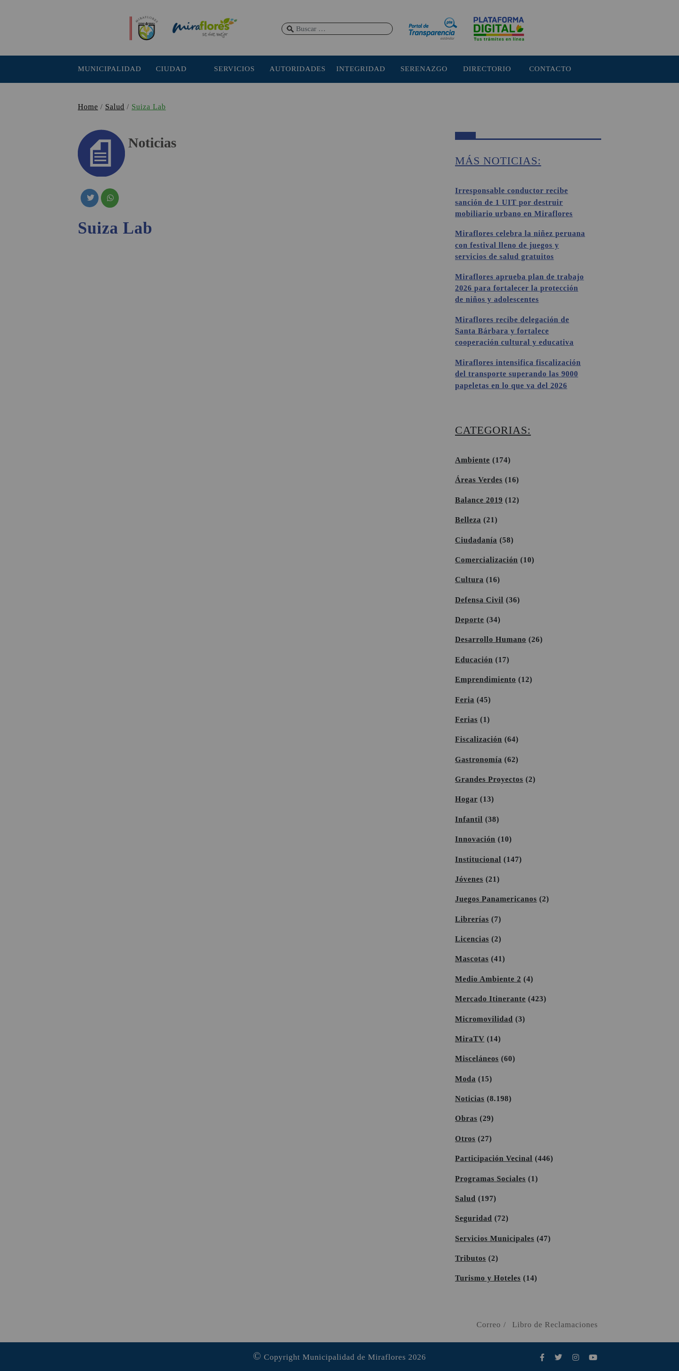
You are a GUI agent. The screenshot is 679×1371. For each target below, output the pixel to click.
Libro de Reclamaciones (555, 1324)
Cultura (469, 580)
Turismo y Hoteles (488, 1278)
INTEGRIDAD (360, 69)
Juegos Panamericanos (496, 899)
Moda (465, 1079)
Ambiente (472, 460)
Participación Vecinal (493, 1158)
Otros (465, 1139)
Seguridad (473, 1218)
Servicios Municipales (494, 1238)
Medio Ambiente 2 (488, 979)
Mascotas (472, 959)
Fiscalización (478, 739)
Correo (488, 1324)
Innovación (475, 839)
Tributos (470, 1258)
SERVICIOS (234, 69)
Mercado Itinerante (490, 999)
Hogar (466, 799)
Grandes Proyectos (489, 779)
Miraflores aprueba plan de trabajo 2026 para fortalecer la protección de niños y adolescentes (519, 288)
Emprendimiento (485, 679)
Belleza (468, 520)
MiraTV (469, 1039)
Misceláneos (477, 1059)
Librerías (472, 919)
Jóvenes (469, 879)
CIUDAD (171, 69)
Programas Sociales (490, 1179)
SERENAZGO (423, 69)
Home (88, 107)
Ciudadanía (476, 540)
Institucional (478, 859)
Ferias (466, 719)
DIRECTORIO (487, 69)
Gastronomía (478, 759)
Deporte (469, 620)
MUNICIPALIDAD (108, 69)
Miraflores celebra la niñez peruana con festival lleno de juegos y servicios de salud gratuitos (520, 245)
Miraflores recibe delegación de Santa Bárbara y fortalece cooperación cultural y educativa (514, 331)
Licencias (472, 939)
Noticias (469, 1099)
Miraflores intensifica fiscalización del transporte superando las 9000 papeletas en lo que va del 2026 (518, 374)
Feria (464, 700)
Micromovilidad (484, 1019)
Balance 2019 (479, 500)
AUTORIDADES (297, 69)
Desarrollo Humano (490, 639)
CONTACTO (550, 69)
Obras (466, 1118)
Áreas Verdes (479, 480)
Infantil (469, 819)
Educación (474, 660)
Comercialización (486, 560)
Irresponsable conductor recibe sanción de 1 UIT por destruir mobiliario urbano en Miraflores (514, 202)
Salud (114, 107)
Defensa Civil (479, 600)
